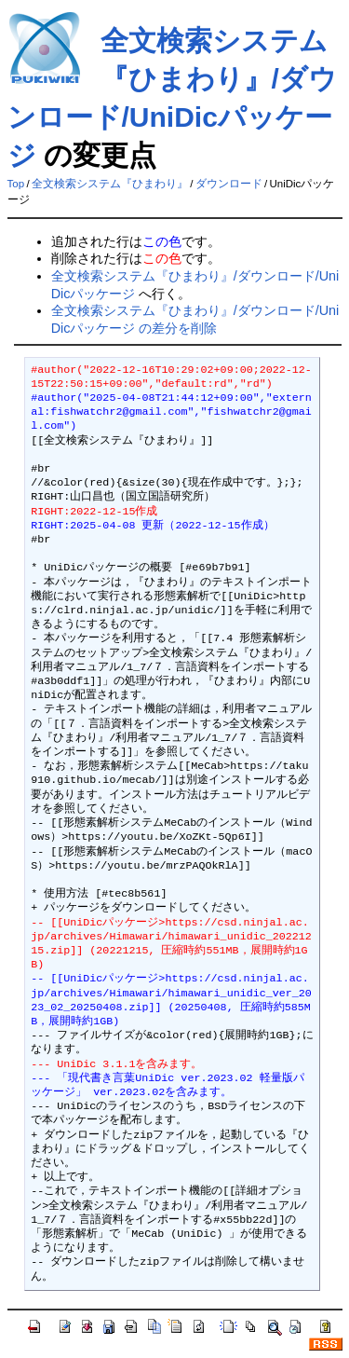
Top (16, 183)
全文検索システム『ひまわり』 (110, 183)
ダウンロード (228, 183)
